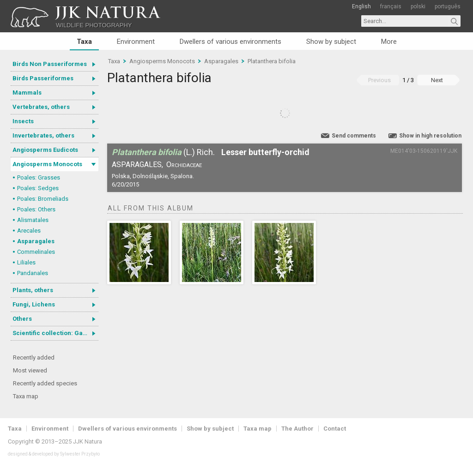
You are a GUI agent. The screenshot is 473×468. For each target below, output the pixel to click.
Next (437, 80)
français (390, 6)
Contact (334, 428)
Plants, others (32, 290)
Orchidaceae (184, 164)
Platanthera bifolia (272, 61)
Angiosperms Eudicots (45, 149)
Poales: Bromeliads (42, 198)
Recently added (34, 357)
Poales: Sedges (38, 188)
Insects (23, 121)
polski (418, 6)
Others (22, 318)
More (389, 41)
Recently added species (45, 383)
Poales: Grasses (38, 177)
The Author (297, 428)
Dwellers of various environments (230, 41)
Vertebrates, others (41, 106)
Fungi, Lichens (33, 304)
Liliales (26, 262)
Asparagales (36, 241)
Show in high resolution (430, 135)
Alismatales (33, 219)
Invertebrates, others (43, 135)
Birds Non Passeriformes (49, 63)
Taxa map (25, 396)
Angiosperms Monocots (47, 164)
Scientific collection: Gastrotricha (55, 333)
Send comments (354, 135)
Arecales (29, 230)
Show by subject (331, 41)
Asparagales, (137, 164)
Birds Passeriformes (42, 78)
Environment (136, 41)
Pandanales (32, 273)
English (361, 6)
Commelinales (36, 251)
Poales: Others (36, 209)
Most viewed (30, 370)
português (448, 6)
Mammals (27, 92)
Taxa (84, 41)
